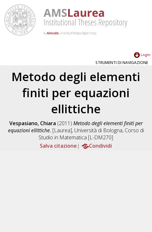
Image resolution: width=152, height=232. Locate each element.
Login (142, 54)
